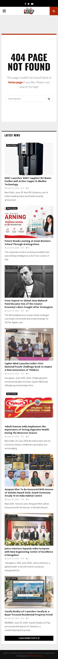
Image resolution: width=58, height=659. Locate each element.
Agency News (12, 145)
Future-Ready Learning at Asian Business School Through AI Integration (28, 242)
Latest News (12, 135)
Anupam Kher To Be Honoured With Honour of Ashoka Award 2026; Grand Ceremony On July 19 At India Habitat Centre (29, 492)
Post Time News (35, 656)
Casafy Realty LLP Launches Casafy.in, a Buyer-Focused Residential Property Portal (29, 613)
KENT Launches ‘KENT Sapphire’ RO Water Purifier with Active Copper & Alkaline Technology (28, 181)
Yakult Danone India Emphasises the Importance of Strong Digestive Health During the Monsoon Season (27, 430)
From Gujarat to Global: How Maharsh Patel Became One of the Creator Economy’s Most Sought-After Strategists (29, 304)
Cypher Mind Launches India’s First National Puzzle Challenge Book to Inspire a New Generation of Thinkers (28, 366)
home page (15, 82)
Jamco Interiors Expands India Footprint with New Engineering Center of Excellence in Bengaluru (29, 552)
